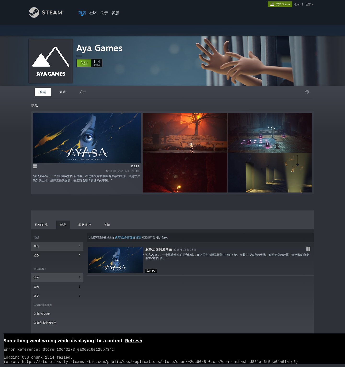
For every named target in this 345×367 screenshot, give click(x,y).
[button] (84, 63)
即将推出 (85, 225)
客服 (115, 12)
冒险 (57, 287)
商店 (82, 12)
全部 (57, 246)
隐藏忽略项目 (42, 313)
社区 (93, 12)
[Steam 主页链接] (50, 16)
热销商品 (41, 225)
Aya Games (99, 47)
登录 (297, 4)
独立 (57, 296)
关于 (104, 12)
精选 (43, 92)
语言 (308, 4)
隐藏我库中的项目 (45, 323)
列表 (62, 92)
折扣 (107, 225)
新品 (63, 225)
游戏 (57, 255)
